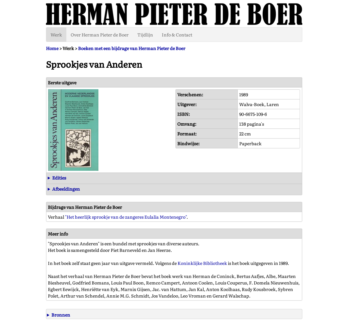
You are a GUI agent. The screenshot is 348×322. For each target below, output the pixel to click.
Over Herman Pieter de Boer (100, 34)
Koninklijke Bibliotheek (202, 263)
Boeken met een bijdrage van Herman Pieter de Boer (131, 48)
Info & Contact (177, 34)
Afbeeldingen (66, 188)
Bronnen (60, 314)
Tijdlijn (145, 34)
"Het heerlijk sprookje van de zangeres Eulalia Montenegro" (126, 216)
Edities (59, 177)
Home (52, 48)
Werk (56, 34)
